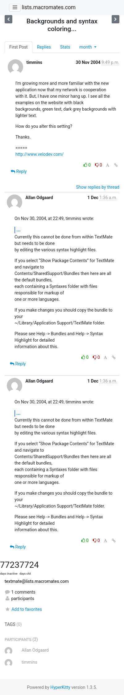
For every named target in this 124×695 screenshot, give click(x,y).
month (86, 47)
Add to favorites (23, 609)
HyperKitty (60, 687)
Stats (65, 47)
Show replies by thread (97, 187)
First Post (18, 47)
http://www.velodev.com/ (39, 154)
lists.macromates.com (49, 7)
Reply (19, 171)
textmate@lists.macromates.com (37, 581)
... (18, 230)
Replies (44, 47)
